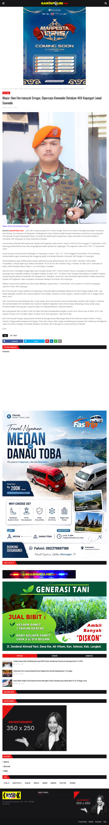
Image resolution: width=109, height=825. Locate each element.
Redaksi (91, 822)
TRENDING (72, 783)
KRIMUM (45, 783)
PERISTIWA (63, 783)
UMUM (6, 771)
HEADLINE (27, 783)
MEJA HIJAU (7, 766)
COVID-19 (6, 783)
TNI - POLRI (13, 89)
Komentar (89, 655)
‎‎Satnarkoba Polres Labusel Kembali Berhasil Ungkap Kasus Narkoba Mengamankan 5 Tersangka (42, 671)
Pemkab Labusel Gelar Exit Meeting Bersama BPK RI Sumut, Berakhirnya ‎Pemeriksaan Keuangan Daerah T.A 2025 (48, 661)
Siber (105, 822)
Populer (20, 655)
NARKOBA (53, 783)
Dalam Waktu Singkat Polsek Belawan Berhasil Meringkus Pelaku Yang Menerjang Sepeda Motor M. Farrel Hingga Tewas (50, 680)
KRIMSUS (36, 783)
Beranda (5, 89)
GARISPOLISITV (17, 783)
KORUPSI (6, 762)
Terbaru (54, 655)
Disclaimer (98, 822)
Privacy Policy (82, 822)
